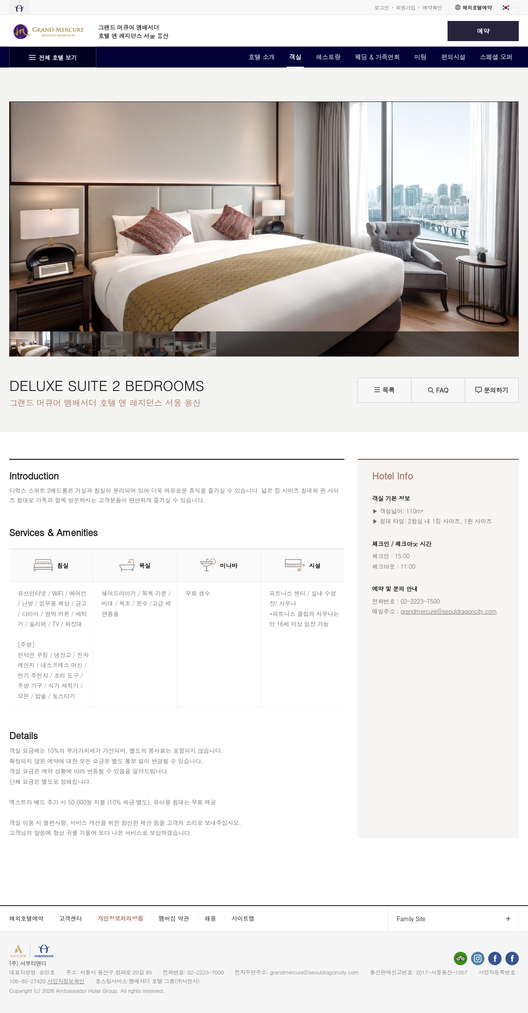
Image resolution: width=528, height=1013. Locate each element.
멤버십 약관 (174, 918)
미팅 (420, 56)
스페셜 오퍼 (496, 56)
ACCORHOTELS (30, 952)
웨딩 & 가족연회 (377, 56)
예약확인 (432, 7)
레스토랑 (328, 56)
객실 (295, 56)
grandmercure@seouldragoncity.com (449, 611)
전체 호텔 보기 (58, 57)
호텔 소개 (261, 56)
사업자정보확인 (66, 981)
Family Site (406, 918)
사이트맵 (243, 918)
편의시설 (453, 56)
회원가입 (406, 7)
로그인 (381, 7)
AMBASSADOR (72, 952)
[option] (29, 344)
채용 (210, 918)
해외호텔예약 (26, 918)
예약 (483, 30)
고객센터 (70, 918)
